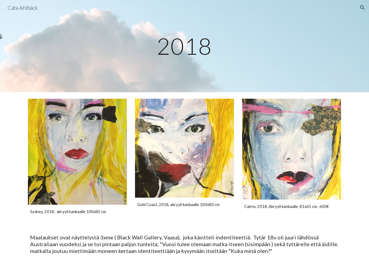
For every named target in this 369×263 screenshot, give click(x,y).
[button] (362, 7)
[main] (185, 46)
